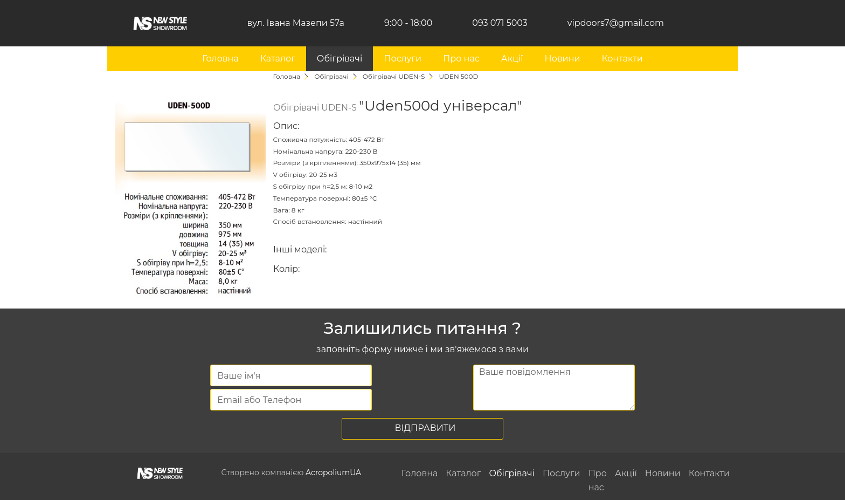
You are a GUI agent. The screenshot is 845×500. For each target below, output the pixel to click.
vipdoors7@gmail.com (615, 23)
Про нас (461, 58)
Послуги (402, 58)
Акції (512, 58)
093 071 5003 (500, 23)
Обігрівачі (339, 58)
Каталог (277, 58)
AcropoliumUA (333, 472)
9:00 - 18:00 (408, 23)
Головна (220, 58)
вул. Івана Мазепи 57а (295, 23)
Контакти (621, 58)
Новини (562, 58)
